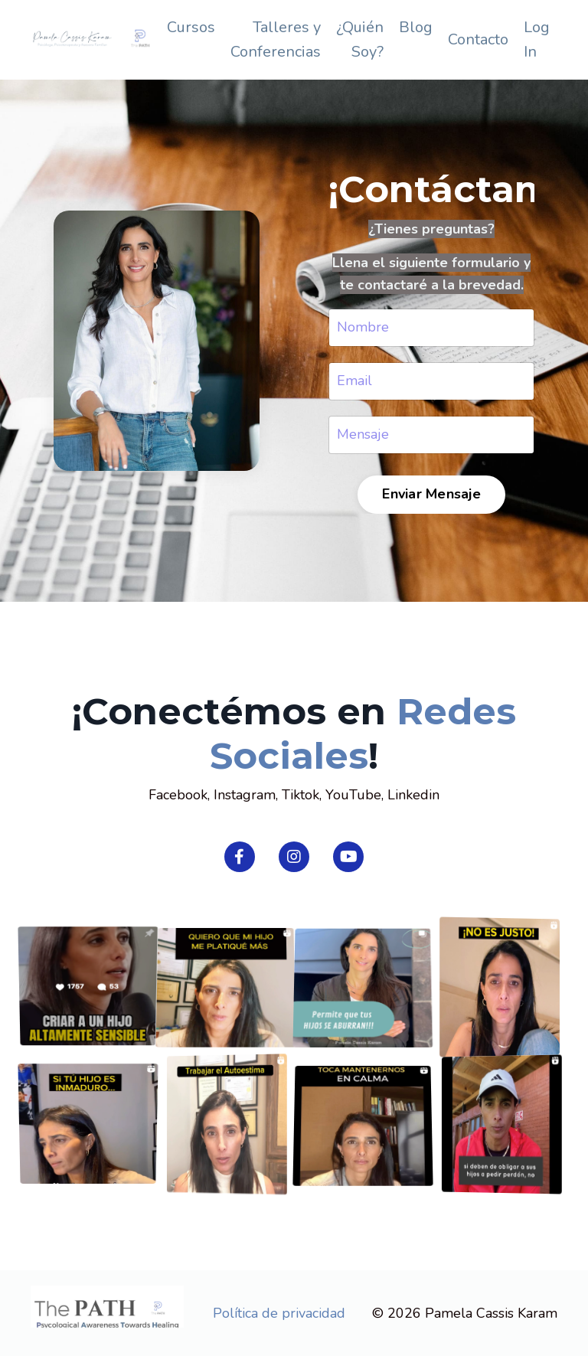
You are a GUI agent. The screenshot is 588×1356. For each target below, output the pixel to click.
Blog (416, 27)
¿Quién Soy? (360, 39)
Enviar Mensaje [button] (430, 494)
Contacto (478, 39)
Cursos (191, 27)
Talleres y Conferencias (275, 39)
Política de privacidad (279, 1313)
